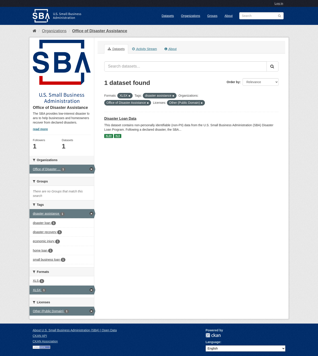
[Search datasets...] (185, 66)
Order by (233, 82)
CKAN (213, 335)
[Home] (34, 31)
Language (213, 342)
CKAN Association (45, 341)
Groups (212, 16)
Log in (279, 3)
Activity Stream (144, 49)
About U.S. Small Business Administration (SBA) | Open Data (75, 330)
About (228, 16)
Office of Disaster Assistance (99, 31)
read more (40, 129)
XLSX (109, 136)
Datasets (168, 16)
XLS (117, 136)
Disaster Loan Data (120, 118)
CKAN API (40, 336)
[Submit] (273, 66)
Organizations (190, 16)
